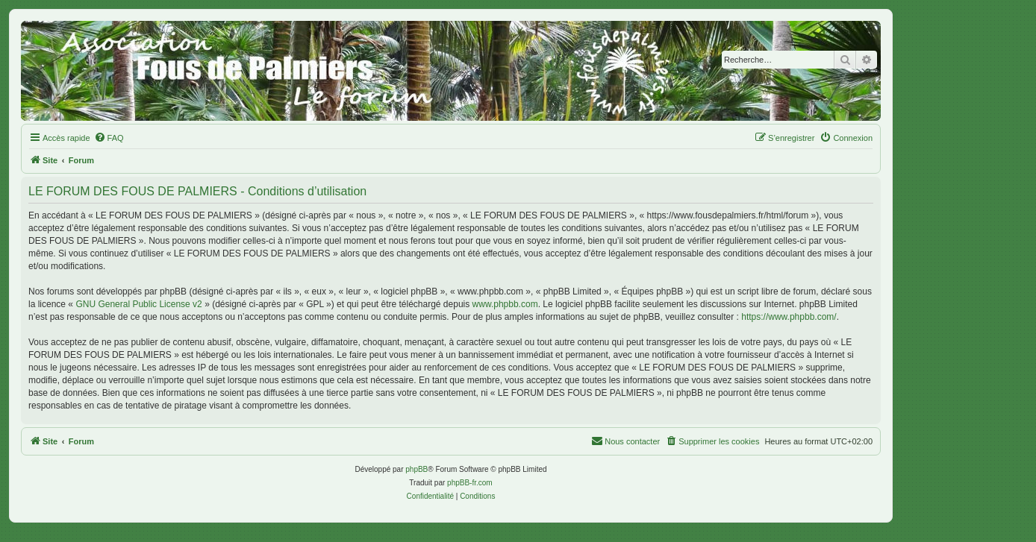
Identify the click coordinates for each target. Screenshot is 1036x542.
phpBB (416, 469)
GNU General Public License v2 (138, 304)
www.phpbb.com (505, 304)
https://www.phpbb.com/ (788, 317)
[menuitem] (109, 138)
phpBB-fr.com (470, 483)
